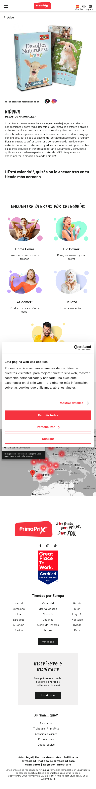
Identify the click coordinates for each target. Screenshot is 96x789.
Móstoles (77, 619)
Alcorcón (48, 614)
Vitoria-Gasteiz (48, 608)
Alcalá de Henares (48, 624)
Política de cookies (48, 757)
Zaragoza (19, 619)
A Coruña (18, 624)
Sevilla (19, 630)
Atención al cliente (46, 734)
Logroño (77, 614)
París (77, 630)
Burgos (48, 630)
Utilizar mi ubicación (17, 447)
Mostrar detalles (71, 403)
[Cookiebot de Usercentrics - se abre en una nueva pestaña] (73, 347)
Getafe (77, 603)
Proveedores (46, 739)
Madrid (18, 603)
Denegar (48, 438)
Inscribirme (48, 695)
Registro (49, 764)
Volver (11, 17)
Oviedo (77, 624)
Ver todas (48, 641)
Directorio (64, 764)
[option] (77, 5)
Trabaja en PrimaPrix (46, 728)
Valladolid (48, 603)
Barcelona (18, 608)
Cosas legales (46, 744)
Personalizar (48, 427)
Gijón (77, 608)
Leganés (48, 619)
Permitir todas (48, 415)
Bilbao (18, 614)
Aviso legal (25, 757)
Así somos (46, 723)
